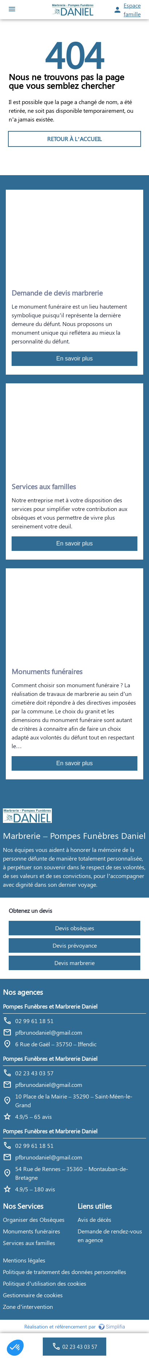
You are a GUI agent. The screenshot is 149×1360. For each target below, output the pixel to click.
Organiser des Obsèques (34, 1219)
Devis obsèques (74, 928)
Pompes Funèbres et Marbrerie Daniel (50, 1006)
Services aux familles (29, 1242)
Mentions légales (24, 1260)
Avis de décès (94, 1219)
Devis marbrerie (74, 963)
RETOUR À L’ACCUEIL (74, 139)
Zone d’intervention (28, 1306)
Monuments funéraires (31, 1231)
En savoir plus (74, 358)
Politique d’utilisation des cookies (44, 1283)
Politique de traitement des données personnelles (64, 1271)
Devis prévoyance (75, 945)
